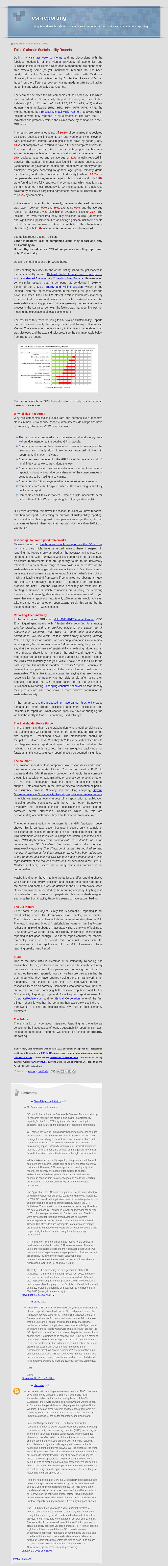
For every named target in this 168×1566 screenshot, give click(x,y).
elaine (37, 1301)
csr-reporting (49, 18)
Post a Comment (22, 1559)
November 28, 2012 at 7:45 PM (38, 1378)
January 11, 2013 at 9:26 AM (37, 1550)
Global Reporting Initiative (47, 1101)
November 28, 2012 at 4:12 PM (38, 1295)
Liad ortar (39, 1385)
